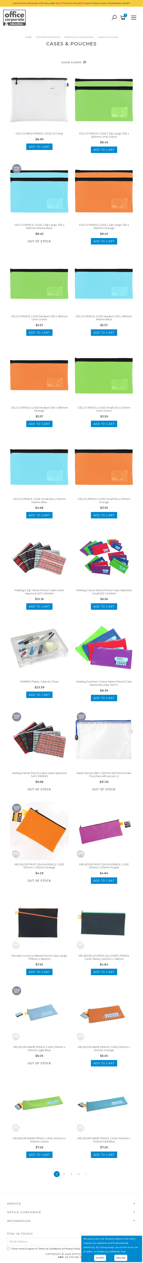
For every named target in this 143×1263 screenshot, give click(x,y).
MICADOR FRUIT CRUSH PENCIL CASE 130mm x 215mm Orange (39, 866)
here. (123, 1251)
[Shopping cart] (123, 18)
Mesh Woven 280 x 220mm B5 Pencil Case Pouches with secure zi (104, 774)
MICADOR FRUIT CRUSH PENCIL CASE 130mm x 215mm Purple (104, 866)
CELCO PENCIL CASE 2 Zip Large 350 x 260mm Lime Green (104, 135)
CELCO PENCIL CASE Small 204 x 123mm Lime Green (104, 409)
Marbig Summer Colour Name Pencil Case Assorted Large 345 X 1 (104, 683)
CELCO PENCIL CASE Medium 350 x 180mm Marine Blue (104, 318)
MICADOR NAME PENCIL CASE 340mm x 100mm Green (39, 1140)
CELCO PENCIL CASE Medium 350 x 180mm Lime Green (39, 318)
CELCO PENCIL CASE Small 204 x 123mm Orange (104, 500)
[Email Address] (60, 1241)
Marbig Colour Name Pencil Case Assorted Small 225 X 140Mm (103, 592)
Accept (100, 1258)
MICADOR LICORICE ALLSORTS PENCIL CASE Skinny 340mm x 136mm (103, 957)
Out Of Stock (39, 241)
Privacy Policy (72, 1248)
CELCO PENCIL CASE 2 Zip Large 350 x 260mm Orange (104, 226)
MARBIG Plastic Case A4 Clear (39, 681)
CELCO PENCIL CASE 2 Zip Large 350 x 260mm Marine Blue (39, 226)
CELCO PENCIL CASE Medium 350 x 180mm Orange (39, 409)
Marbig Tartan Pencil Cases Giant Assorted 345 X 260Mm (39, 774)
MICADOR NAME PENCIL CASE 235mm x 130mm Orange (104, 1048)
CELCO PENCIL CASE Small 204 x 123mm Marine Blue (39, 500)
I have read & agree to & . (44, 1248)
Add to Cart (39, 147)
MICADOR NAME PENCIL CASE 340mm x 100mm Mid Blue (104, 1140)
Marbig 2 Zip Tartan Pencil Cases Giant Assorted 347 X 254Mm (39, 592)
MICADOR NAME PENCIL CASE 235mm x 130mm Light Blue (39, 1048)
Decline (120, 1258)
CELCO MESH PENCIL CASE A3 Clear (39, 133)
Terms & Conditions (49, 1248)
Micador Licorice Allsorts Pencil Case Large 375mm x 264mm (39, 957)
